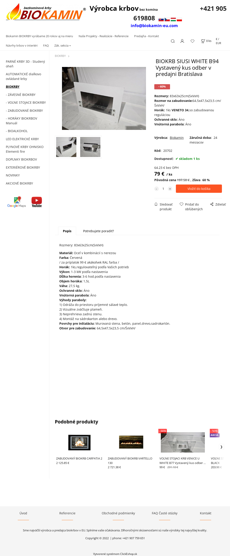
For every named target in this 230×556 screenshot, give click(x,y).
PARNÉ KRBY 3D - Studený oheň (25, 63)
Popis (67, 231)
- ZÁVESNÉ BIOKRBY (20, 94)
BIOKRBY (13, 86)
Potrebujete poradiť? (98, 231)
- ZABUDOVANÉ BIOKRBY (24, 110)
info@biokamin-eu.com (154, 25)
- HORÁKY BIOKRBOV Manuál (21, 120)
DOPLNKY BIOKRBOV (21, 159)
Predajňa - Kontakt (146, 36)
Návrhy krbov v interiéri (22, 45)
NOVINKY (13, 175)
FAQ (46, 45)
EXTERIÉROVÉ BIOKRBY (23, 167)
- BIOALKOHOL (17, 131)
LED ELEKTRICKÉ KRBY (22, 139)
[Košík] (206, 41)
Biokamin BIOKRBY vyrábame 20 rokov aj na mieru (39, 36)
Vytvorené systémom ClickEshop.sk (115, 554)
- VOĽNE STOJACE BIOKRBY (26, 102)
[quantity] (163, 189)
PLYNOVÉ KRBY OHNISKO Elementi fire (25, 149)
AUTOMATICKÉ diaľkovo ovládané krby (23, 76)
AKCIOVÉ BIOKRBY (19, 183)
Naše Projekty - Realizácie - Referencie (103, 36)
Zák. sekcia (61, 45)
